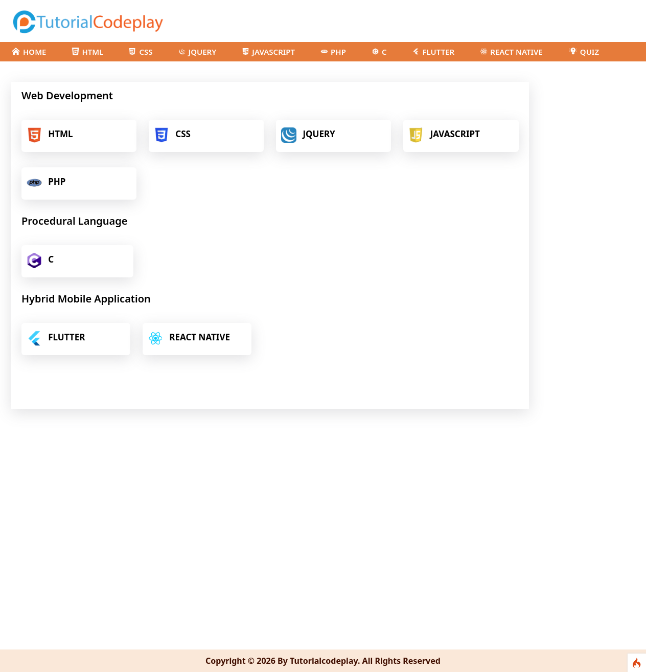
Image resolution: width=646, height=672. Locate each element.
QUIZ (583, 52)
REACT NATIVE (511, 52)
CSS (140, 52)
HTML (87, 52)
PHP (333, 52)
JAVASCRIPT (268, 52)
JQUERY (197, 52)
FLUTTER (433, 52)
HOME (28, 52)
